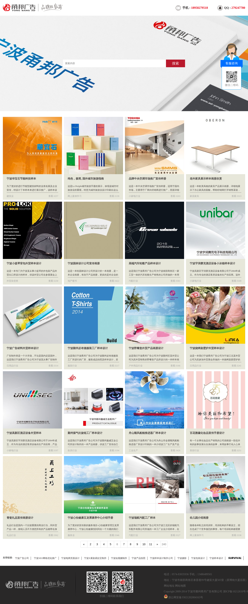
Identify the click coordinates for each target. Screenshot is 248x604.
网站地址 (169, 585)
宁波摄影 (182, 558)
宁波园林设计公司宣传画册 (84, 263)
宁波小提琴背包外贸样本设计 (24, 263)
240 (164, 544)
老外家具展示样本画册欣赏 (206, 178)
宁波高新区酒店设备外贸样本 (24, 433)
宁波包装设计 (198, 558)
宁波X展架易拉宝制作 (95, 558)
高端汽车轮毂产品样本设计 (145, 263)
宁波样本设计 (216, 558)
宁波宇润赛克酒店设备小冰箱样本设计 (212, 263)
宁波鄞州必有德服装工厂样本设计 (88, 348)
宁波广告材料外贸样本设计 (23, 348)
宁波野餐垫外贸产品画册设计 (146, 348)
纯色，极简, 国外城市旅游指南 (86, 178)
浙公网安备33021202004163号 (185, 597)
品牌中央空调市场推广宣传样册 (147, 178)
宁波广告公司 (22, 558)
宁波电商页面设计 (70, 558)
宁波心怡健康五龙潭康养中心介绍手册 (90, 517)
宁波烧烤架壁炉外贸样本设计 (207, 348)
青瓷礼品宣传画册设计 (20, 517)
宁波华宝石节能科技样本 (21, 178)
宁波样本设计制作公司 (161, 558)
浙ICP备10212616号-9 (235, 591)
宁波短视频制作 (119, 558)
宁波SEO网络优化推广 (45, 558)
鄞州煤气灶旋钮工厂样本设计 (85, 433)
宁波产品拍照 (138, 558)
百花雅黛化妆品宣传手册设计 (207, 433)
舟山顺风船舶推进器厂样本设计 (147, 433)
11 (150, 544)
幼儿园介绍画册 (199, 517)
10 (144, 544)
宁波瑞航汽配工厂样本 (142, 517)
